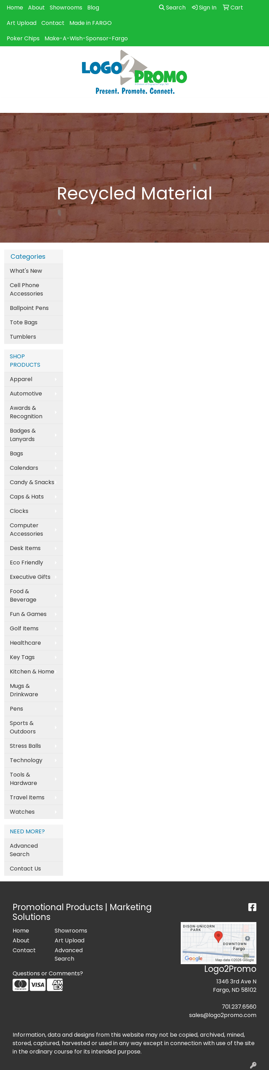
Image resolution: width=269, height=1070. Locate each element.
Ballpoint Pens (29, 308)
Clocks (19, 511)
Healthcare (25, 643)
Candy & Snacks (32, 482)
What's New (26, 271)
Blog (93, 8)
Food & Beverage (23, 595)
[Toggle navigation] (11, 105)
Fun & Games (28, 614)
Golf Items (24, 628)
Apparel (21, 379)
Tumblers (23, 337)
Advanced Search (24, 850)
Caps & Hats (27, 497)
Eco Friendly (26, 562)
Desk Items (25, 548)
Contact (52, 23)
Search (172, 8)
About (36, 8)
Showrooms (66, 8)
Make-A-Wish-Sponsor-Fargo (86, 38)
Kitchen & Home (32, 672)
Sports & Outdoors (23, 727)
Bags (16, 453)
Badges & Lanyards (23, 435)
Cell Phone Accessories (26, 289)
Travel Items (27, 797)
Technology (26, 760)
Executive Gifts (30, 577)
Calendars (24, 468)
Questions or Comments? (48, 973)
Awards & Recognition (26, 412)
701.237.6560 (239, 1007)
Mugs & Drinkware (24, 690)
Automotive (26, 394)
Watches (22, 812)
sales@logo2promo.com (222, 1015)
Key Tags (22, 657)
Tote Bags (23, 322)
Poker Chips (23, 38)
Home (15, 8)
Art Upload (21, 23)
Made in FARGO (90, 23)
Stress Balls (25, 746)
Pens (16, 709)
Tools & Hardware (23, 779)
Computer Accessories (26, 529)
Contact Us (25, 869)
